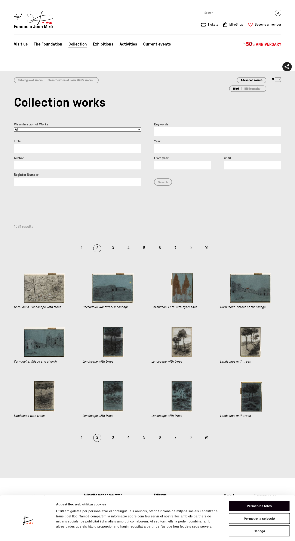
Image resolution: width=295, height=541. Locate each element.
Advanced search (251, 80)
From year (161, 158)
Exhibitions (103, 44)
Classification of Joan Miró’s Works (70, 80)
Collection (77, 44)
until (227, 158)
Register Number (26, 174)
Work (236, 88)
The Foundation (48, 44)
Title (17, 141)
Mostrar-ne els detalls (246, 532)
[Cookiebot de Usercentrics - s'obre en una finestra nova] (27, 532)
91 (206, 248)
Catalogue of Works (30, 80)
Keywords (161, 124)
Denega (259, 514)
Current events (157, 44)
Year (157, 141)
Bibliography (252, 88)
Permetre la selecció (259, 501)
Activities (128, 44)
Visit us (21, 44)
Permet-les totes (259, 489)
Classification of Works (31, 124)
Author (19, 158)
